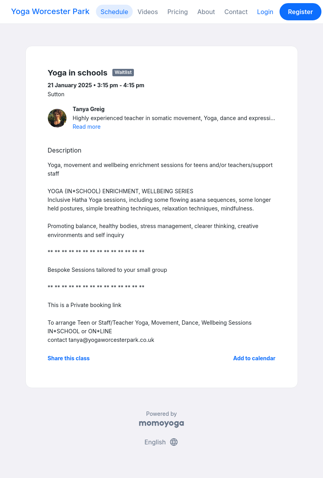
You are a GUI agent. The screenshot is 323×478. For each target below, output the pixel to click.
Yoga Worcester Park (50, 11)
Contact (235, 12)
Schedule (114, 12)
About (206, 12)
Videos (147, 12)
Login (265, 12)
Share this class (69, 358)
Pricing (177, 12)
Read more (87, 126)
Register (300, 12)
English (161, 442)
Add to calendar (254, 358)
